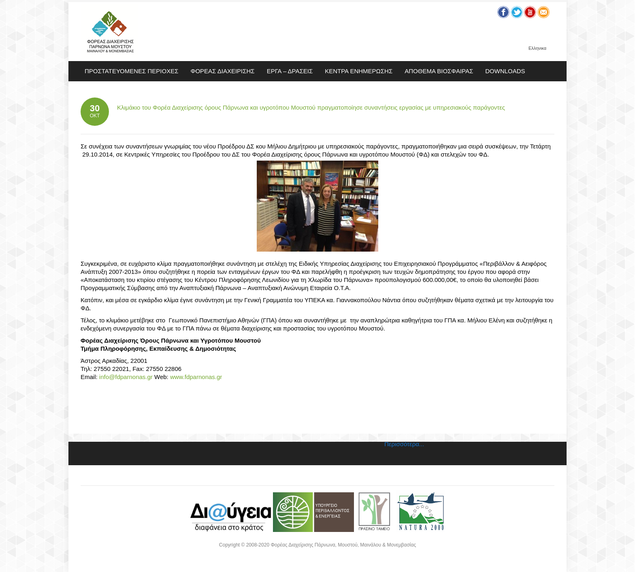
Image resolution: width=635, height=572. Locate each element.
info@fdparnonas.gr (125, 376)
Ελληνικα (537, 48)
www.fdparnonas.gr (196, 376)
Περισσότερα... (404, 444)
